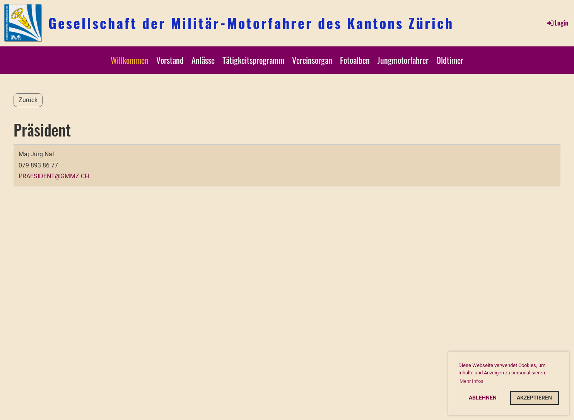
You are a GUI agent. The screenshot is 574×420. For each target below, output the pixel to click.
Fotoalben (355, 60)
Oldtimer (449, 60)
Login (557, 22)
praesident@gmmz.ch (54, 176)
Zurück (28, 100)
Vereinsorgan (312, 60)
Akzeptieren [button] (534, 397)
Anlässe (203, 60)
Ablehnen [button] (483, 397)
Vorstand (170, 60)
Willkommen (130, 60)
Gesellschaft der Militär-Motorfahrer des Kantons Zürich (251, 22)
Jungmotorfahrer (403, 60)
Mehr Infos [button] (471, 381)
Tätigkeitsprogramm (253, 60)
